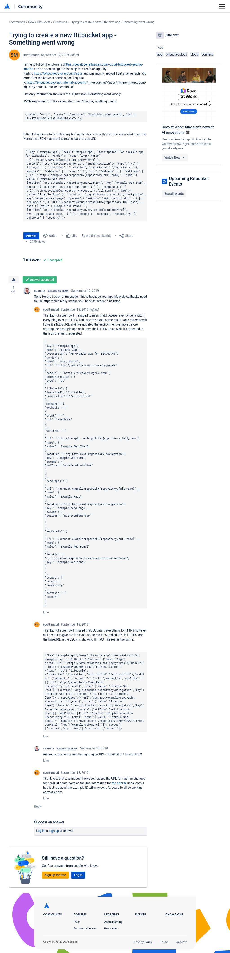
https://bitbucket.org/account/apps (58, 73)
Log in (40, 831)
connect (207, 54)
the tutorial (119, 783)
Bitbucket (43, 22)
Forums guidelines (85, 928)
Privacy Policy (143, 942)
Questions (60, 22)
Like (46, 612)
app (159, 54)
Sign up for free (55, 875)
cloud (194, 54)
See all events (174, 193)
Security (181, 942)
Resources (110, 928)
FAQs (77, 922)
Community (30, 6)
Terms (164, 942)
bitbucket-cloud (176, 54)
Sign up (54, 831)
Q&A (31, 22)
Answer (31, 235)
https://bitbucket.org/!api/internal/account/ (57, 82)
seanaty (39, 290)
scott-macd (31, 55)
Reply (38, 806)
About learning (113, 922)
